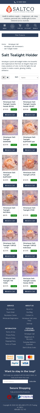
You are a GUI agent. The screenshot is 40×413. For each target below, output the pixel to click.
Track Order (11, 312)
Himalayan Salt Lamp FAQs (29, 319)
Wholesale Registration (10, 318)
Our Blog (29, 312)
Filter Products (20, 35)
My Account (11, 309)
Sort (16, 77)
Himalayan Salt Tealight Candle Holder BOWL (9, 104)
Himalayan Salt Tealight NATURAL (9, 210)
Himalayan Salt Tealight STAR (29, 209)
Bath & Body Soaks (29, 347)
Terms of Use (10, 332)
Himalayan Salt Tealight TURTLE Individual (29, 245)
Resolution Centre (10, 315)
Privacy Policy (10, 335)
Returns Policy (10, 338)
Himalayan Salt (29, 334)
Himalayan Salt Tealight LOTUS (29, 174)
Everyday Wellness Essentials (29, 343)
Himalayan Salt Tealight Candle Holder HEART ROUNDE (29, 105)
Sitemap (29, 324)
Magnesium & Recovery (29, 338)
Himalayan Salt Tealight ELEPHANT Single (9, 176)
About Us (29, 309)
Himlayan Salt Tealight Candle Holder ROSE (29, 280)
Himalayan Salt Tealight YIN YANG (9, 280)
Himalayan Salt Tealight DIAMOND (9, 139)
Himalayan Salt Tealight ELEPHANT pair (29, 139)
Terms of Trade (10, 344)
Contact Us (29, 315)
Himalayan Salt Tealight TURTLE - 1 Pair (9, 245)
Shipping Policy (10, 341)
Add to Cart (10, 115)
